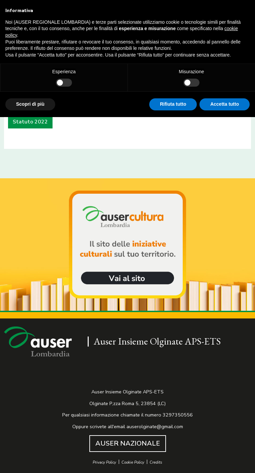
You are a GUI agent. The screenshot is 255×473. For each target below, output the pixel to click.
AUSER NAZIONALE (127, 443)
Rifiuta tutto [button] (173, 104)
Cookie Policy (132, 462)
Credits (156, 462)
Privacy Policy (104, 462)
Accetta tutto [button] (224, 104)
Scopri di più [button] (30, 104)
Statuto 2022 (30, 121)
